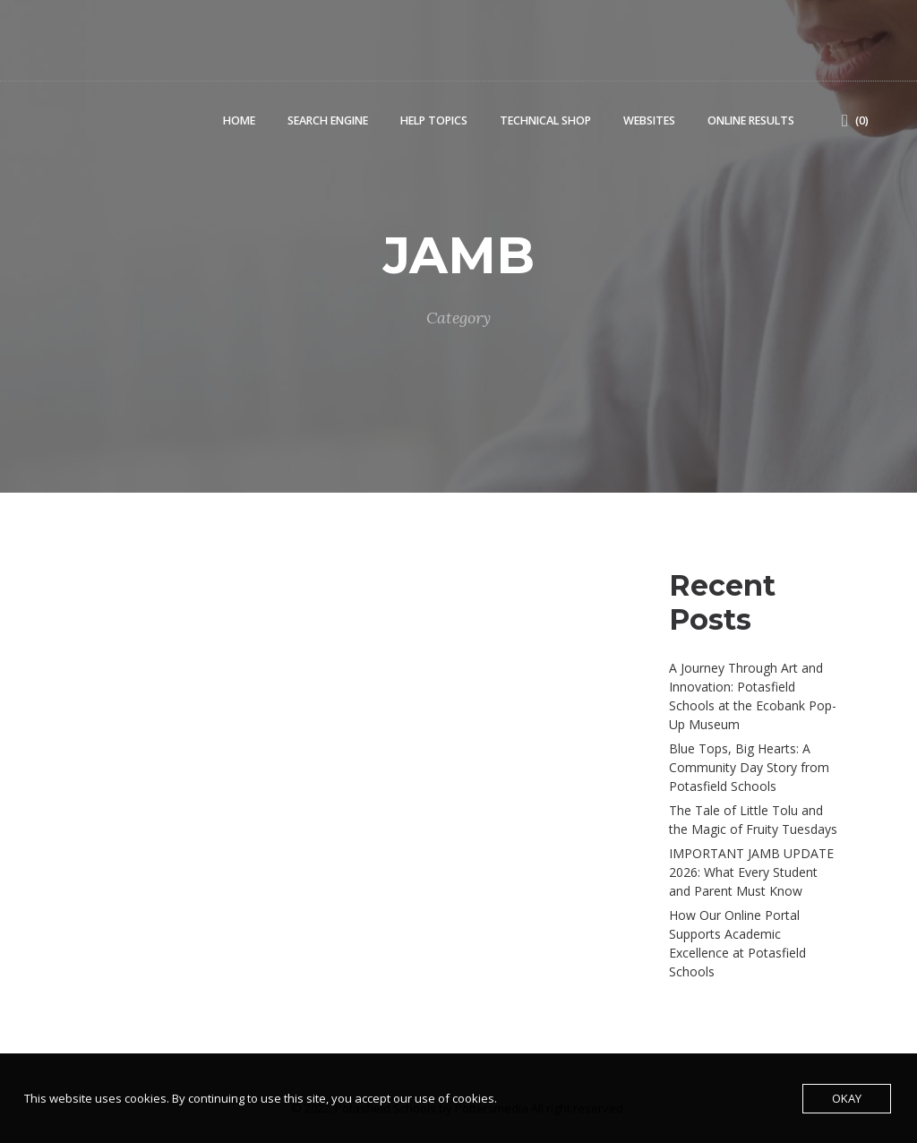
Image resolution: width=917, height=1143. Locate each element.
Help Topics (433, 120)
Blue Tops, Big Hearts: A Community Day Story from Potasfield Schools (749, 767)
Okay (846, 1098)
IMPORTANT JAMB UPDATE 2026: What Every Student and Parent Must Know (751, 872)
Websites (649, 120)
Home (239, 120)
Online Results (750, 120)
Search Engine (327, 120)
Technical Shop (545, 120)
